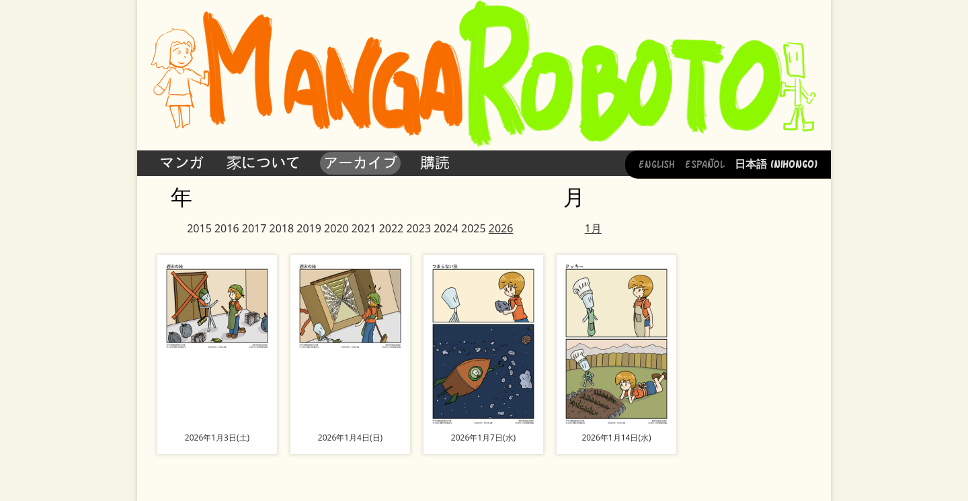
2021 (364, 228)
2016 (226, 228)
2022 (391, 228)
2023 (418, 228)
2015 (199, 228)
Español (705, 163)
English (657, 163)
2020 (336, 228)
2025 (473, 228)
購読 (435, 162)
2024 (446, 228)
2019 (308, 228)
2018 (282, 228)
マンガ (181, 162)
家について (263, 162)
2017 (254, 228)
